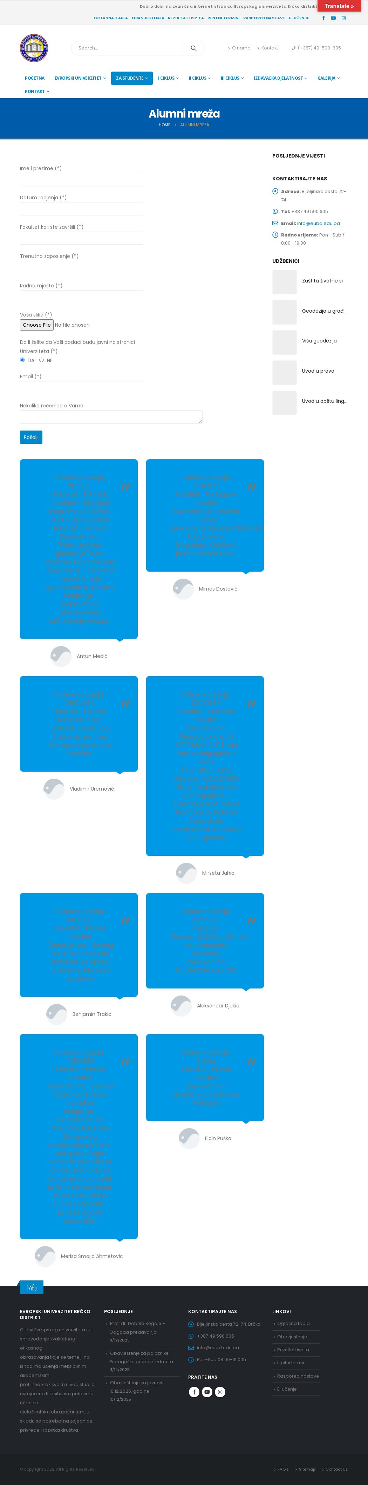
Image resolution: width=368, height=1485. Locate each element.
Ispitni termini (223, 18)
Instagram (220, 1392)
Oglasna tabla (111, 18)
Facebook (194, 1392)
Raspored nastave (264, 18)
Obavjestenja (148, 18)
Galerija (326, 78)
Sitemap (307, 1469)
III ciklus (230, 78)
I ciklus (166, 78)
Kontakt (268, 48)
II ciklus (197, 78)
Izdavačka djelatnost (278, 78)
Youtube (207, 1392)
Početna (35, 78)
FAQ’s (282, 1469)
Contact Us (336, 1469)
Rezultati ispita (186, 18)
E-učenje (299, 18)
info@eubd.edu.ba (319, 223)
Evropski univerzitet (78, 78)
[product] (284, 283)
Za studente (130, 78)
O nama (239, 48)
